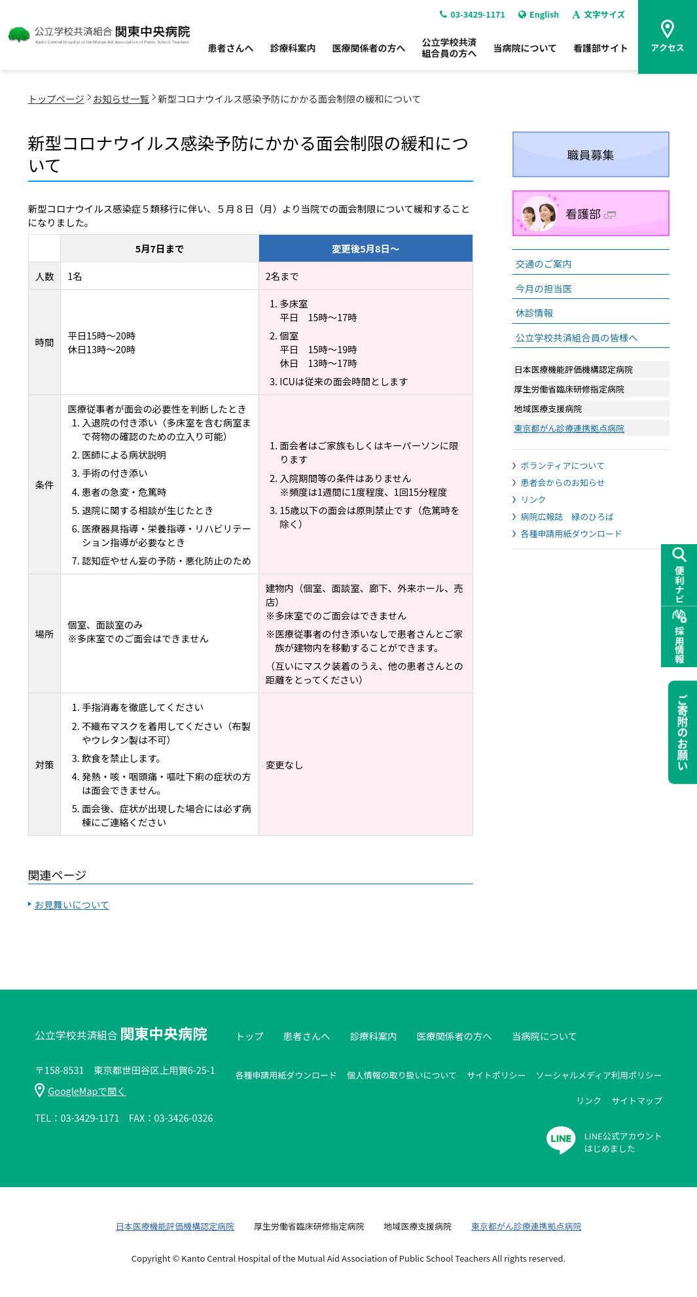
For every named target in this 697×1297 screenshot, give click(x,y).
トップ (249, 1036)
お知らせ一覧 (121, 98)
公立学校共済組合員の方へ (448, 52)
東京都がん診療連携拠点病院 (569, 428)
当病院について (525, 52)
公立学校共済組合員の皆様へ (577, 337)
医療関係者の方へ (368, 52)
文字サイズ (598, 18)
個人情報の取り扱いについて (402, 1075)
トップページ (56, 98)
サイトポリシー (496, 1075)
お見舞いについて (72, 904)
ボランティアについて (563, 465)
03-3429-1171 (470, 18)
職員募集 (591, 154)
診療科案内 (292, 52)
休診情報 (535, 312)
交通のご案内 (544, 263)
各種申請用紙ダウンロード (571, 533)
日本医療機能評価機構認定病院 (175, 1226)
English (537, 18)
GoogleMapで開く (80, 1091)
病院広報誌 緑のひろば (567, 516)
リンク (533, 499)
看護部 (590, 213)
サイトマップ (636, 1100)
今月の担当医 (544, 288)
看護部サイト (600, 52)
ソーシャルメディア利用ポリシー (599, 1075)
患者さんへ (230, 52)
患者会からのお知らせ (563, 482)
